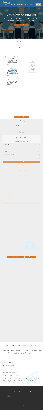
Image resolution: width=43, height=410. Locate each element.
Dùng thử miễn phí (21, 25)
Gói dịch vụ (12, 4)
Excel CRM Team (20, 405)
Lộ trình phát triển (19, 4)
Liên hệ (26, 4)
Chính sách (25, 405)
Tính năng (7, 4)
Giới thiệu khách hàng (30, 256)
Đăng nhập (38, 4)
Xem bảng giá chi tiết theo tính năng (16, 256)
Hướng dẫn (32, 4)
